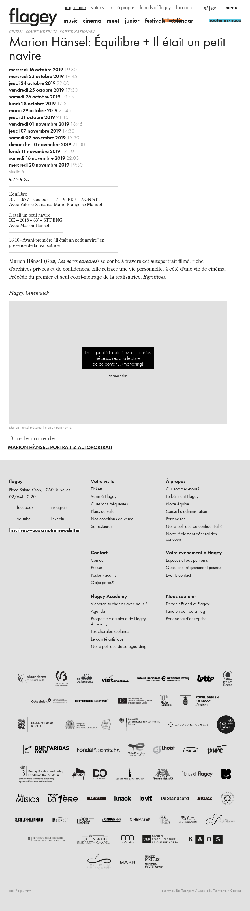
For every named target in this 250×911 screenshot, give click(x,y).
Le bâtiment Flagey (182, 496)
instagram (59, 507)
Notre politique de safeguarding (118, 646)
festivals (155, 20)
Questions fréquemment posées (193, 567)
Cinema (16, 32)
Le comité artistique (107, 639)
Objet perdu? (102, 582)
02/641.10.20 (22, 496)
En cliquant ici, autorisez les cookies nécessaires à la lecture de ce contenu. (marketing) (118, 358)
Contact (99, 552)
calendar (182, 20)
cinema (92, 20)
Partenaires (175, 519)
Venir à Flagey (103, 496)
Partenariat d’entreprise (186, 619)
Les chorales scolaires (110, 631)
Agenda (98, 611)
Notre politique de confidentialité (194, 526)
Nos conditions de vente (112, 519)
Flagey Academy (109, 596)
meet (113, 20)
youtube (24, 519)
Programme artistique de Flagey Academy (118, 621)
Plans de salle (103, 511)
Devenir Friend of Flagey (187, 604)
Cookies (235, 890)
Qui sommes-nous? (182, 489)
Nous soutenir (181, 596)
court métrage (42, 32)
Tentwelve (220, 890)
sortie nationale (78, 32)
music (70, 20)
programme (74, 7)
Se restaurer (101, 526)
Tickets (96, 489)
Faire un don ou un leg (185, 611)
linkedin (57, 519)
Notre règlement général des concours (191, 536)
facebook (25, 507)
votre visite (101, 7)
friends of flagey (155, 7)
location (184, 7)
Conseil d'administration (186, 511)
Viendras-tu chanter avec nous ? (119, 604)
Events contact (178, 575)
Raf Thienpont (185, 890)
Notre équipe (177, 504)
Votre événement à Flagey (194, 552)
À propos (175, 481)
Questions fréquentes (109, 504)
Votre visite (102, 481)
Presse (96, 567)
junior (132, 20)
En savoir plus (118, 375)
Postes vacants (103, 575)
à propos (125, 7)
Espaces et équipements (187, 560)
